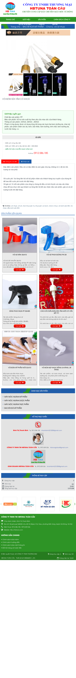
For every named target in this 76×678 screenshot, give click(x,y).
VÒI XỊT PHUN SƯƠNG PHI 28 (56, 374)
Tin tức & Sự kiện (25, 24)
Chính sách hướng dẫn (11, 661)
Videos (41, 24)
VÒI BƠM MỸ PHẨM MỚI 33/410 (19, 486)
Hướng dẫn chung (10, 654)
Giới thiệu (26, 19)
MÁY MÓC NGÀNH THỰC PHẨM (16, 523)
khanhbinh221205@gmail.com (51, 549)
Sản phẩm (42, 19)
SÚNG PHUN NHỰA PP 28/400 (19, 430)
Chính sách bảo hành (10, 658)
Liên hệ (55, 24)
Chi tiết (18, 389)
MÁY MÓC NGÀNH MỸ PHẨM (15, 516)
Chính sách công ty (62, 19)
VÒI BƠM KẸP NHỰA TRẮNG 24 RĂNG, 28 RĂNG (56, 487)
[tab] (10, 161)
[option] (10, 623)
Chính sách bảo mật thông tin (13, 664)
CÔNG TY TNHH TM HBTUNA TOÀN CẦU (18, 635)
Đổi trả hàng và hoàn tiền (12, 667)
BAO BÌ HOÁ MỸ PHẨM (13, 527)
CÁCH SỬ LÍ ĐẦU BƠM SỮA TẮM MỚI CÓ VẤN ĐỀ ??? (56, 431)
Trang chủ (10, 19)
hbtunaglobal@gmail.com (59, 566)
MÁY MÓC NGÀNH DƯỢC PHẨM (17, 519)
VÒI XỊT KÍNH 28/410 (20, 374)
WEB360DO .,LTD (29, 677)
